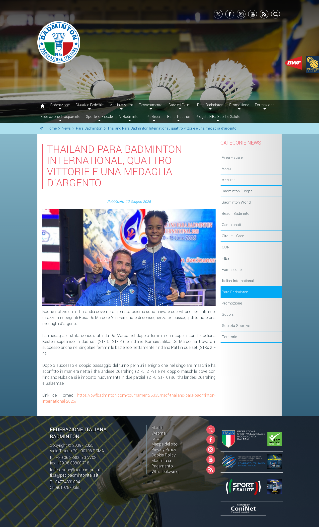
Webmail (159, 433)
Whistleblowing (165, 471)
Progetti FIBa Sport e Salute (218, 116)
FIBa (225, 258)
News (156, 439)
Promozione (232, 303)
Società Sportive (236, 325)
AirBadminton (130, 116)
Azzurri (228, 168)
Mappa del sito (165, 444)
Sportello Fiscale (99, 116)
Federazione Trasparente (60, 116)
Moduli (157, 428)
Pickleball (154, 116)
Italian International (238, 281)
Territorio (229, 337)
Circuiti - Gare (233, 236)
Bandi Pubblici (178, 116)
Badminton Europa (237, 191)
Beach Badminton (236, 213)
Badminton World (236, 202)
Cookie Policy (164, 455)
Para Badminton (235, 292)
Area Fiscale (232, 157)
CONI (226, 247)
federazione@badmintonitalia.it (78, 470)
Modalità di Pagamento (162, 463)
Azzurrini (229, 180)
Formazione (232, 269)
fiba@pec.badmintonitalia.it (74, 475)
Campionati (231, 224)
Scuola (228, 314)
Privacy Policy (164, 449)
